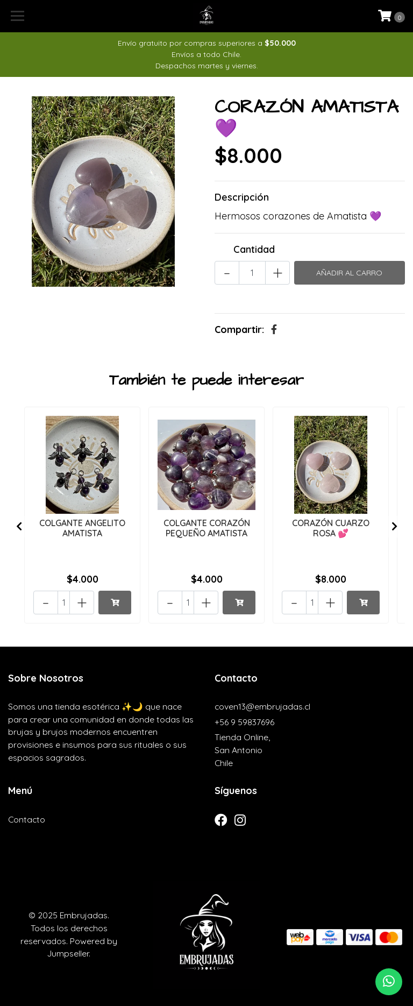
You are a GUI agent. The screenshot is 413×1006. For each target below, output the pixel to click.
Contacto (26, 819)
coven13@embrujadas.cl (262, 706)
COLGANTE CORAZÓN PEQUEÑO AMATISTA (206, 528)
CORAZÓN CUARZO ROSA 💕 (330, 528)
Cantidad (254, 249)
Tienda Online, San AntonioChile (242, 750)
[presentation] (19, 526)
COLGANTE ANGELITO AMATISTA (82, 528)
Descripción (242, 197)
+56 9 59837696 (244, 722)
